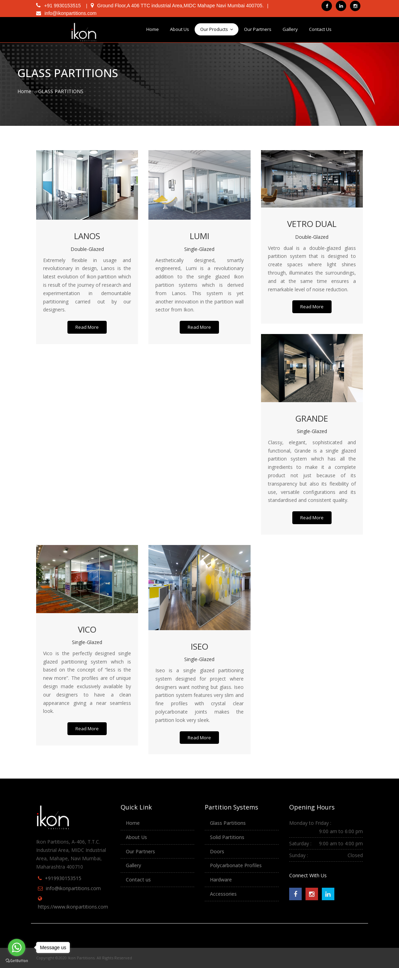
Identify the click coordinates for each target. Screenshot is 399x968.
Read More (87, 327)
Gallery (290, 29)
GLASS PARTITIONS (60, 91)
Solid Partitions (227, 837)
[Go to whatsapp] (16, 947)
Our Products (216, 29)
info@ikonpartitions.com (73, 888)
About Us (179, 29)
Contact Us (320, 29)
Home (152, 29)
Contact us (138, 879)
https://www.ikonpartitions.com (73, 906)
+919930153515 (63, 878)
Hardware (221, 879)
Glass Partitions (228, 823)
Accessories (223, 893)
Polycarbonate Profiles (236, 865)
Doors (217, 851)
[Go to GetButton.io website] (17, 961)
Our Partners (257, 29)
